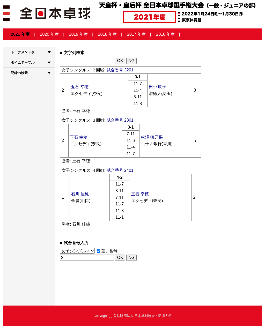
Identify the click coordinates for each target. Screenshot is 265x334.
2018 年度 (107, 34)
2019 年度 (78, 34)
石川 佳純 (80, 194)
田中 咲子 (157, 87)
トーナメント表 (22, 52)
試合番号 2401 (120, 170)
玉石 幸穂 (79, 87)
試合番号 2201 (120, 70)
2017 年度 (136, 34)
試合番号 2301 (120, 120)
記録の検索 (19, 73)
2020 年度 (49, 34)
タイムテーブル (22, 62)
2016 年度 (165, 34)
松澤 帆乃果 (152, 137)
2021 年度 (20, 34)
